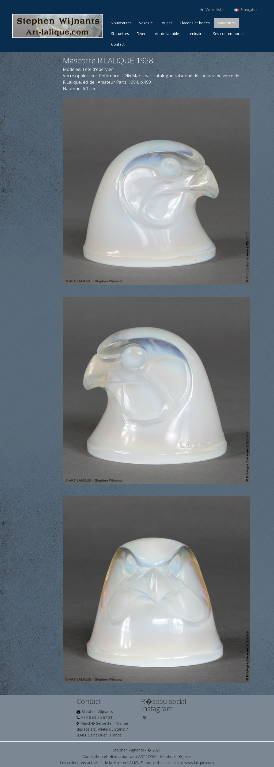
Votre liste (212, 9)
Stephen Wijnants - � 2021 (137, 750)
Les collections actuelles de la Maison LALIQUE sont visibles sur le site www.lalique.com (137, 762)
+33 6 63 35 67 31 (96, 717)
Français (246, 9)
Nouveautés (121, 22)
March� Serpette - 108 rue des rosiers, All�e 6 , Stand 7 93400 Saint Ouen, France (102, 729)
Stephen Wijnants (97, 711)
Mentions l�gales (176, 756)
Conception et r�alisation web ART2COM (119, 756)
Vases (144, 22)
